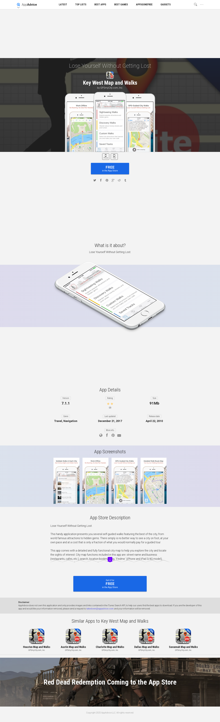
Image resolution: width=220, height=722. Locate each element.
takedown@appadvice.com (100, 608)
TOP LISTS (80, 4)
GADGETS (166, 4)
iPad (114, 158)
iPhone (105, 158)
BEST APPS (100, 4)
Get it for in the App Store (110, 583)
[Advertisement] (110, 33)
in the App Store (110, 168)
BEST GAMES (121, 4)
